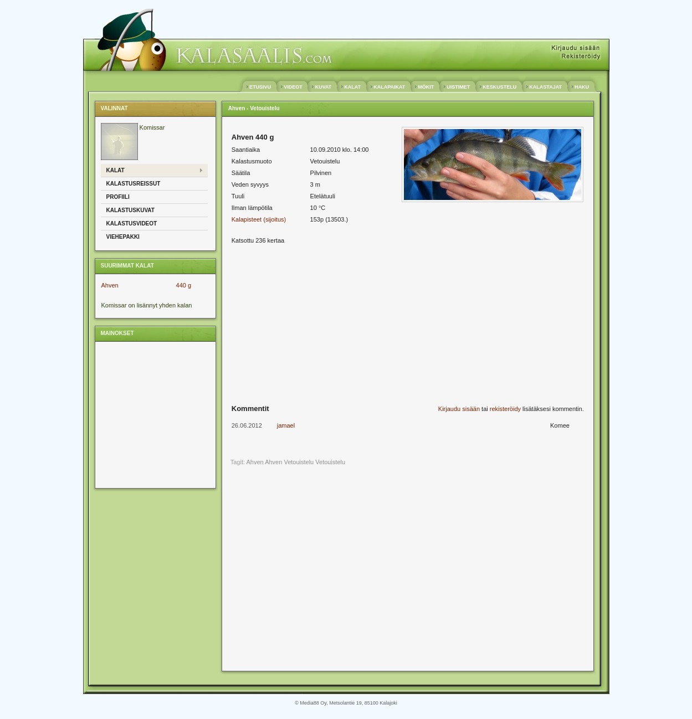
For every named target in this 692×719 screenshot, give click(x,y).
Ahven (110, 285)
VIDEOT (293, 87)
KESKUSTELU (499, 87)
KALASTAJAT (545, 87)
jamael (286, 425)
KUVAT (323, 87)
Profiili (118, 197)
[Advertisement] (154, 414)
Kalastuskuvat (130, 210)
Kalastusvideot (131, 223)
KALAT (352, 87)
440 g (184, 285)
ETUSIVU (260, 87)
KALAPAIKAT (389, 87)
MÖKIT (426, 87)
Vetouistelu (330, 462)
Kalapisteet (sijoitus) (259, 219)
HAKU (582, 87)
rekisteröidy (505, 408)
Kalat (115, 170)
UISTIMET (458, 87)
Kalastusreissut (133, 184)
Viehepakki (123, 237)
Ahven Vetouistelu (289, 462)
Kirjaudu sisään (459, 408)
